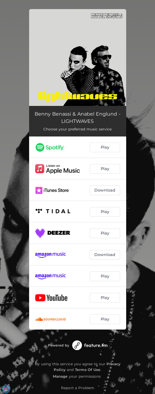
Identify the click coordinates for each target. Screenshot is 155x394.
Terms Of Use (87, 369)
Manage (60, 376)
